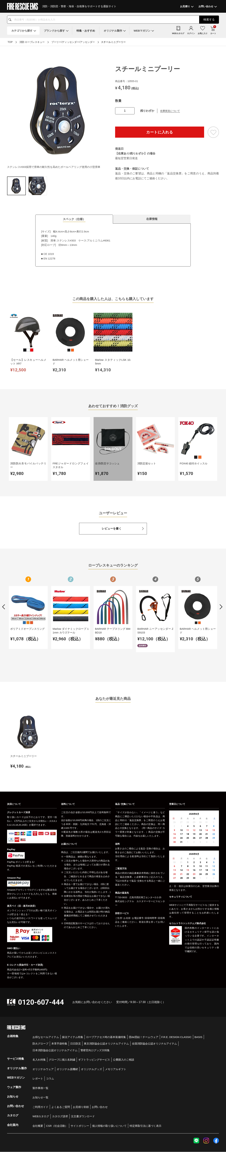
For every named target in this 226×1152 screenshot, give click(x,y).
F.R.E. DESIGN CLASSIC (176, 1016)
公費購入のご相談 (123, 1038)
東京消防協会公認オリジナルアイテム (106, 1022)
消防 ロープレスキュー (32, 42)
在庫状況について (170, 110)
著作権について (211, 1139)
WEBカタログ (40, 1095)
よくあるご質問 (60, 1085)
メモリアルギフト (115, 1048)
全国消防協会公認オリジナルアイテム (154, 1022)
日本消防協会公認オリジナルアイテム (55, 1029)
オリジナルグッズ (91, 1048)
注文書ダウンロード (83, 1095)
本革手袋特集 (59, 1022)
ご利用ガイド (40, 1085)
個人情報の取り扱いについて (109, 1104)
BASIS (198, 1016)
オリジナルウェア (43, 1048)
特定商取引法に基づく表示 (145, 1104)
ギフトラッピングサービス (94, 1038)
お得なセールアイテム (45, 1016)
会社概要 (37, 1104)
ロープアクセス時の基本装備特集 (106, 1016)
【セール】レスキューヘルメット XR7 (24, 354)
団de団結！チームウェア (143, 1016)
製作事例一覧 (40, 1067)
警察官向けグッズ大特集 (95, 1029)
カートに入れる (159, 132)
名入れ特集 (39, 1038)
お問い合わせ (100, 1085)
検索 (209, 19)
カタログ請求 (60, 1095)
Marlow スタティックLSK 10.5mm (95, 354)
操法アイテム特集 (72, 1016)
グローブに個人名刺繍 (62, 1038)
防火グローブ (40, 1022)
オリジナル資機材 (67, 1048)
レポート (37, 1057)
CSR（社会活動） (57, 1104)
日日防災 (75, 1022)
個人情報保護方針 (164, 1139)
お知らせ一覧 (40, 1076)
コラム (50, 1057)
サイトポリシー (80, 1104)
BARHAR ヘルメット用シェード (60, 354)
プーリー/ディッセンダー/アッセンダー (73, 42)
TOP (10, 42)
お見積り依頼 (81, 1085)
